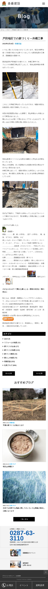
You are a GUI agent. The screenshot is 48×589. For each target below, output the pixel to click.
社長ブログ (8, 365)
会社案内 (18, 575)
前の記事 (8, 373)
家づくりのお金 (9, 346)
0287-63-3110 (22, 536)
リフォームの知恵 (10, 342)
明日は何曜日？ (8, 467)
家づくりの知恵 (9, 350)
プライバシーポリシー (8, 575)
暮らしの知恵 (9, 358)
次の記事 (39, 373)
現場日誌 (18, 44)
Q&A (6, 339)
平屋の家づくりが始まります (13, 425)
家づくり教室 (9, 354)
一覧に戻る (24, 519)
